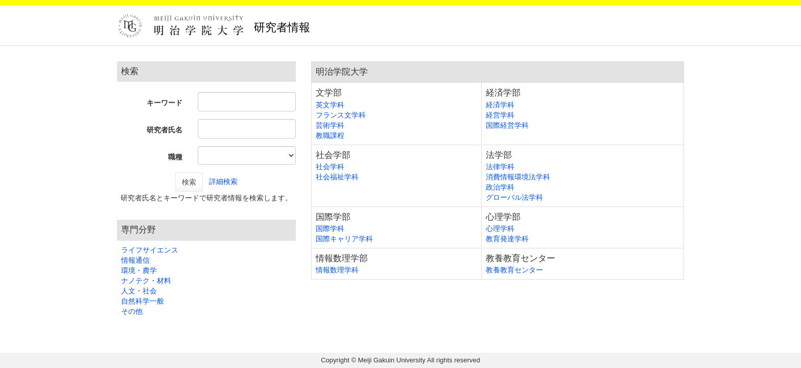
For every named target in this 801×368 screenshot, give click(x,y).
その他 (132, 311)
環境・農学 (139, 270)
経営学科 (500, 115)
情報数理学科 (337, 270)
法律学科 (500, 167)
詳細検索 (223, 181)
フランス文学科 (341, 115)
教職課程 (330, 135)
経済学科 (500, 105)
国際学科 (330, 228)
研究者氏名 (164, 130)
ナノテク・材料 (146, 281)
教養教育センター (514, 270)
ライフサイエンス (149, 250)
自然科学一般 (142, 301)
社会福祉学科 (337, 177)
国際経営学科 (507, 125)
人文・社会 (139, 291)
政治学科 (500, 187)
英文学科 (330, 105)
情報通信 (135, 260)
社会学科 (330, 167)
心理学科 (500, 228)
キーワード (164, 103)
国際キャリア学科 (344, 239)
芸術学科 (330, 125)
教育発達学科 (507, 239)
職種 (175, 157)
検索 (189, 182)
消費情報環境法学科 (518, 177)
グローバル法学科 (514, 197)
